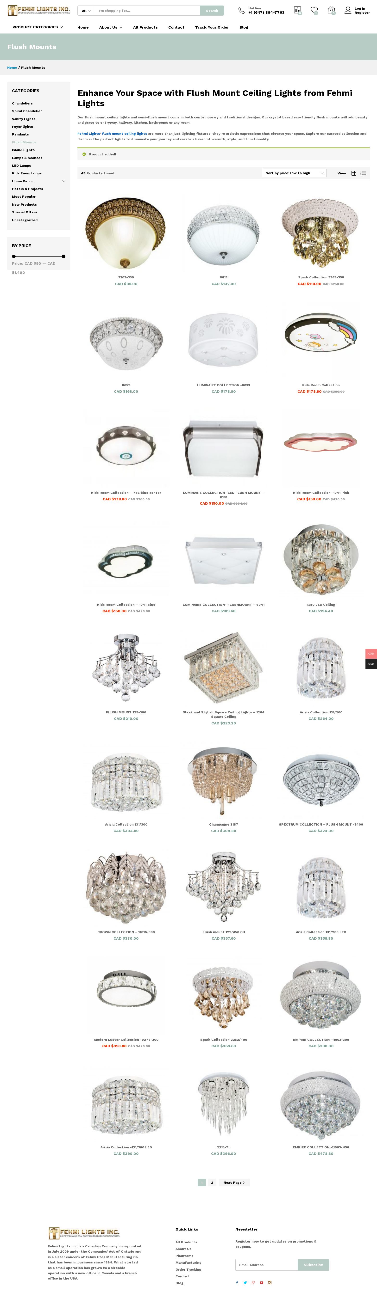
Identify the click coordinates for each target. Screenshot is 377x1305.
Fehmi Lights (88, 133)
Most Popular (24, 196)
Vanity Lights (23, 119)
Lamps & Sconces (27, 158)
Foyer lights (22, 127)
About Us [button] (108, 27)
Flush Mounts (24, 142)
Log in (355, 8)
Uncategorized (25, 220)
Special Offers (24, 212)
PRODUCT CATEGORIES (35, 27)
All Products (145, 27)
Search (212, 10)
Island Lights (23, 150)
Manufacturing (188, 1262)
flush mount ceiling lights (124, 133)
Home (83, 27)
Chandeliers (22, 103)
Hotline (254, 8)
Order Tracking (188, 1269)
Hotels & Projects (27, 189)
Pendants (20, 134)
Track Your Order (212, 27)
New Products (24, 204)
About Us (183, 1249)
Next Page (234, 1182)
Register (362, 12)
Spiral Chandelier (27, 111)
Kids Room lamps (27, 173)
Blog (243, 27)
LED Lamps (21, 165)
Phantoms (184, 1256)
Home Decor (22, 181)
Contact (176, 27)
